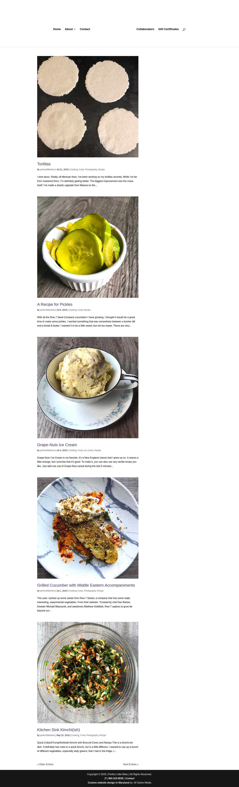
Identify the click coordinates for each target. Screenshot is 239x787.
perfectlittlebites (47, 169)
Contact (85, 29)
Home (57, 29)
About (69, 29)
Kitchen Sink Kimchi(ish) (58, 729)
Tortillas (44, 164)
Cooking (74, 169)
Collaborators (145, 29)
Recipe (101, 169)
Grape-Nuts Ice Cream (57, 444)
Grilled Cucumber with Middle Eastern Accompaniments (86, 585)
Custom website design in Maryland (108, 782)
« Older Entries (45, 764)
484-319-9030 (115, 778)
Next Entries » (130, 764)
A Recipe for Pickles (54, 304)
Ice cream (88, 450)
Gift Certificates (168, 29)
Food (81, 169)
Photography (91, 169)
